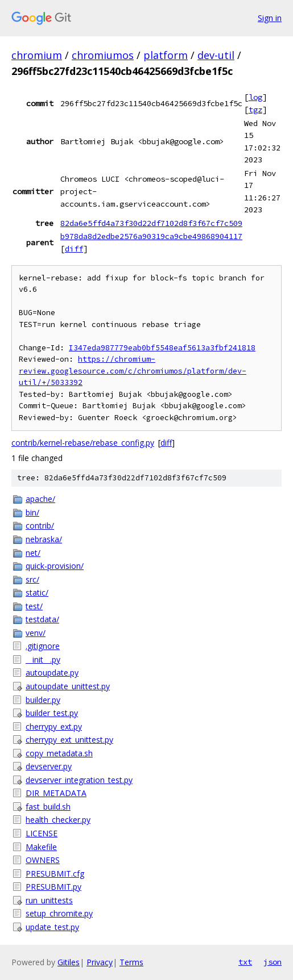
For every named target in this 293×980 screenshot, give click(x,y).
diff (74, 249)
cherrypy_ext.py (54, 726)
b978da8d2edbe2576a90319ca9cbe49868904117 (151, 236)
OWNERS (43, 860)
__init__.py (43, 659)
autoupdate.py (52, 672)
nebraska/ (44, 539)
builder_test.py (52, 712)
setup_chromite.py (59, 913)
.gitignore (43, 645)
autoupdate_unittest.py (68, 686)
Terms (131, 962)
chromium (36, 55)
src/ (32, 579)
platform (165, 55)
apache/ (40, 498)
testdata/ (42, 619)
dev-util (215, 55)
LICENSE (41, 833)
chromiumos (103, 55)
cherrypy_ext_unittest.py (69, 739)
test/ (34, 606)
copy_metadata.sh (59, 753)
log (255, 97)
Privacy (99, 962)
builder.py (43, 699)
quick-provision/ (55, 565)
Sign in (270, 17)
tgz (255, 109)
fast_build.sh (48, 806)
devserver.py (49, 766)
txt (245, 962)
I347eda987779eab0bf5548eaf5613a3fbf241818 (162, 348)
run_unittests (49, 900)
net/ (33, 552)
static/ (37, 592)
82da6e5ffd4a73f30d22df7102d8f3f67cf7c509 (151, 223)
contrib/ (40, 525)
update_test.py (52, 927)
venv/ (36, 632)
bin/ (32, 512)
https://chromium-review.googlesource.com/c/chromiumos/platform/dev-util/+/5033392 (132, 370)
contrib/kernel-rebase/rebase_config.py (82, 442)
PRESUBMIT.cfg (55, 873)
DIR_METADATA (56, 793)
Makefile (41, 846)
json (272, 962)
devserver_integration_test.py (79, 779)
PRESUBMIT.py (53, 886)
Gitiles (68, 962)
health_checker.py (58, 819)
